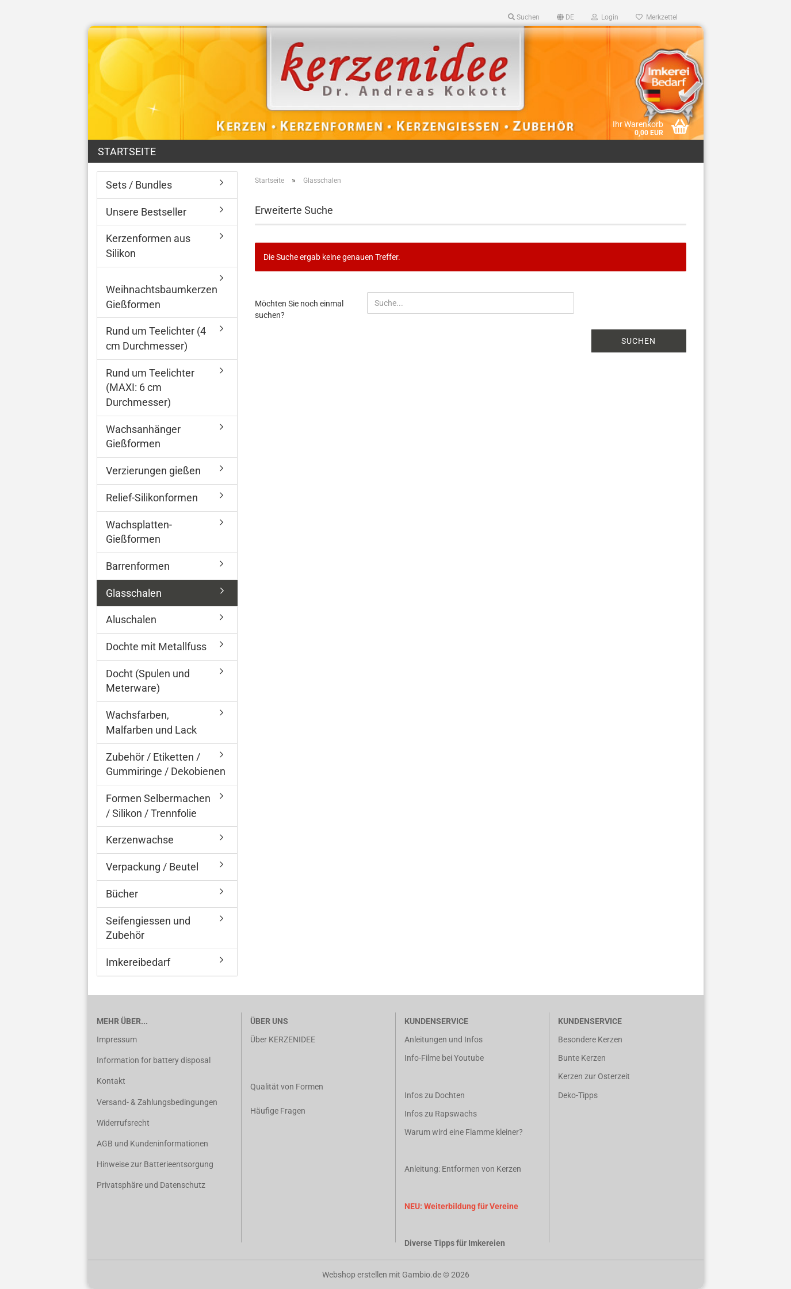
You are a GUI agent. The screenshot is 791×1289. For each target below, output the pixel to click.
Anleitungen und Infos (443, 1039)
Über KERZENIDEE (282, 1039)
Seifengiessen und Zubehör (148, 928)
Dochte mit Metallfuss (156, 646)
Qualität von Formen (286, 1086)
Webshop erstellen (354, 1274)
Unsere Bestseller (146, 212)
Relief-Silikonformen (152, 498)
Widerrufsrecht (123, 1122)
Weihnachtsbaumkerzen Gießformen (161, 296)
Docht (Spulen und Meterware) (148, 681)
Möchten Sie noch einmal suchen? (299, 309)
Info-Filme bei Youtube (444, 1057)
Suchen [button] (524, 17)
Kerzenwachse (140, 840)
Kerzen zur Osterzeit (594, 1076)
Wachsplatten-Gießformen (139, 532)
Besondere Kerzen (590, 1039)
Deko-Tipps (578, 1095)
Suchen (638, 341)
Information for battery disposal (154, 1060)
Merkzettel (657, 17)
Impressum (117, 1039)
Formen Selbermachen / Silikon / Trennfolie (158, 805)
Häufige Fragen (277, 1110)
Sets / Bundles (139, 185)
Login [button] (604, 17)
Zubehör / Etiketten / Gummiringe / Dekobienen (166, 764)
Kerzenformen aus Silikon (148, 245)
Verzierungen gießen (153, 471)
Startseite (127, 151)
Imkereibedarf (138, 962)
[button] (565, 17)
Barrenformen (138, 566)
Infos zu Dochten (434, 1095)
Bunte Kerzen (582, 1057)
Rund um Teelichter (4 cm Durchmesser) (156, 338)
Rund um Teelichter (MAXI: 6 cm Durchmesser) (150, 387)
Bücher (122, 894)
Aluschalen (131, 619)
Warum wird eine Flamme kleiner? (463, 1132)
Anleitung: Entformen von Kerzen (462, 1168)
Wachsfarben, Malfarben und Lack (151, 722)
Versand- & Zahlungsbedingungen (157, 1102)
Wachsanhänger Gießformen (143, 436)
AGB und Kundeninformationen (152, 1143)
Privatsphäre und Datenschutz (151, 1185)
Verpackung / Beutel (152, 867)
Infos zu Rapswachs (440, 1113)
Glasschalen (134, 593)
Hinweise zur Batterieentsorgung (155, 1164)
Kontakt (111, 1080)
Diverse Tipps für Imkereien (454, 1243)
